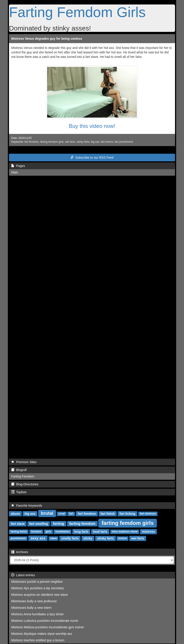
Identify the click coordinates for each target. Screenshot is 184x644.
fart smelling (38, 524)
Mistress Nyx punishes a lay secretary (37, 588)
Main (14, 172)
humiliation (62, 531)
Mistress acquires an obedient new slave (39, 594)
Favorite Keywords (26, 505)
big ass (95, 141)
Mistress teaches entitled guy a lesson (37, 640)
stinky (87, 538)
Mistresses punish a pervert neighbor (37, 581)
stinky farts (83, 141)
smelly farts (70, 538)
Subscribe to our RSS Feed (92, 157)
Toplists (18, 492)
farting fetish (19, 531)
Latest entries (23, 575)
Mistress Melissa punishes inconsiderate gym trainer (47, 627)
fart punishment (124, 141)
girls (48, 531)
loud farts (100, 531)
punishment (18, 538)
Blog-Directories (24, 484)
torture (122, 538)
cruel (62, 513)
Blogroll (18, 470)
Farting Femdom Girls (77, 12)
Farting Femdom (22, 476)
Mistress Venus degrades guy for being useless (46, 38)
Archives (19, 552)
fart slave (17, 524)
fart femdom (31, 141)
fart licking (128, 513)
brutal (47, 513)
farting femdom (82, 524)
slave (53, 538)
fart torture (107, 141)
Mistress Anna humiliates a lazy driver (37, 614)
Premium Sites (24, 462)
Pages (18, 166)
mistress (148, 531)
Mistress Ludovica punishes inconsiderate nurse (44, 620)
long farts (81, 531)
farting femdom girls (52, 141)
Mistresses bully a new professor (34, 601)
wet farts (70, 141)
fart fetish (108, 513)
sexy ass (38, 538)
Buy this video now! (92, 126)
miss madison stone (125, 531)
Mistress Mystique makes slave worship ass (41, 633)
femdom (36, 531)
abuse (15, 513)
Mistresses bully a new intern (31, 607)
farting (58, 524)
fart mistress (148, 513)
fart (71, 513)
